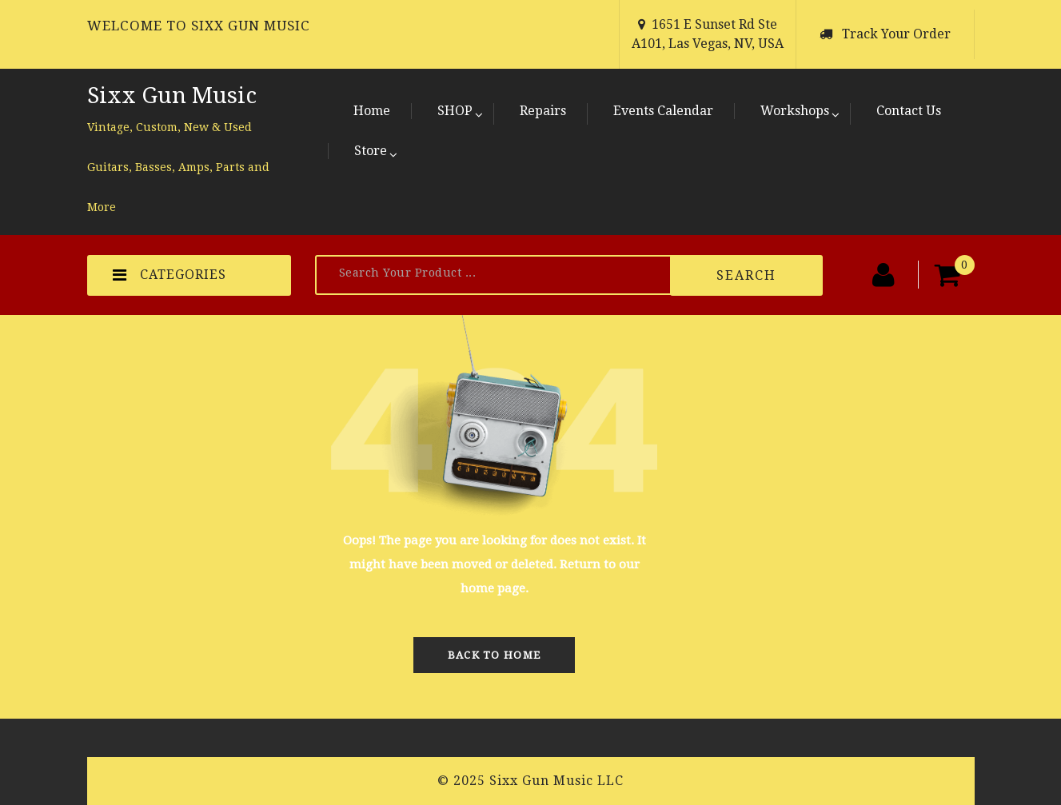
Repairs (543, 110)
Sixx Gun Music (172, 95)
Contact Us (908, 110)
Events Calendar (663, 110)
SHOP (455, 110)
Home (371, 110)
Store (370, 150)
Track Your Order (896, 34)
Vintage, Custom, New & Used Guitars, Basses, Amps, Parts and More (178, 167)
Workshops (794, 110)
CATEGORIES (169, 275)
